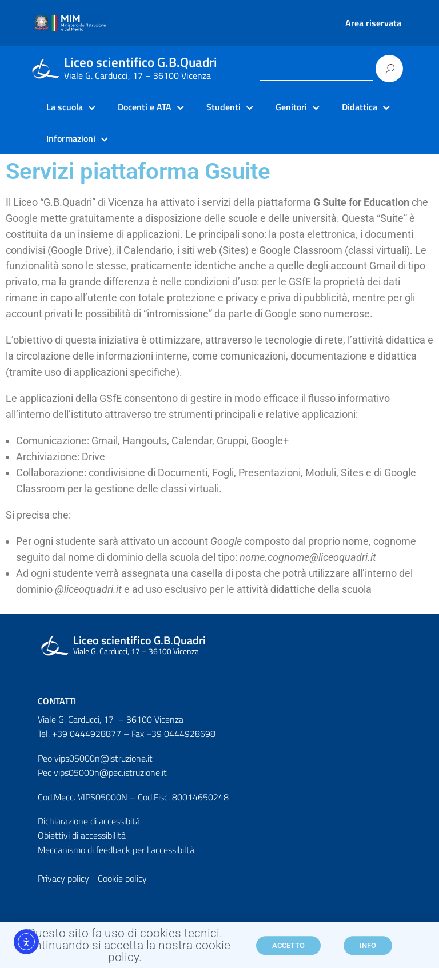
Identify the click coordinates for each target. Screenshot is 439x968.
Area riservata (373, 23)
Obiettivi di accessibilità (82, 835)
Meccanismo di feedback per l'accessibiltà (116, 850)
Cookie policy (122, 878)
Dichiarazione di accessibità (89, 821)
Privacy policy (63, 878)
